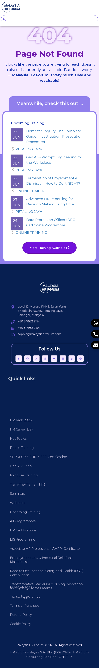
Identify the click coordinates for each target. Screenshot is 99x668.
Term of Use (19, 618)
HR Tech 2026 (21, 509)
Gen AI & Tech (21, 555)
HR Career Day (21, 519)
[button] (49, 248)
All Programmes (23, 610)
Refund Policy (21, 637)
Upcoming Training (25, 601)
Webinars (17, 592)
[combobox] (49, 19)
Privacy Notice (21, 609)
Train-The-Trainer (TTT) (27, 574)
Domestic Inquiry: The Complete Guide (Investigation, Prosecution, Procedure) (54, 136)
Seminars (17, 583)
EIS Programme (22, 629)
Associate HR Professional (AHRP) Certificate (45, 638)
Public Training (22, 537)
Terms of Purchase (24, 628)
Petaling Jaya (29, 149)
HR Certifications (23, 620)
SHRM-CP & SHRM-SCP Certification (38, 546)
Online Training (31, 191)
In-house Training (24, 565)
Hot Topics (18, 528)
